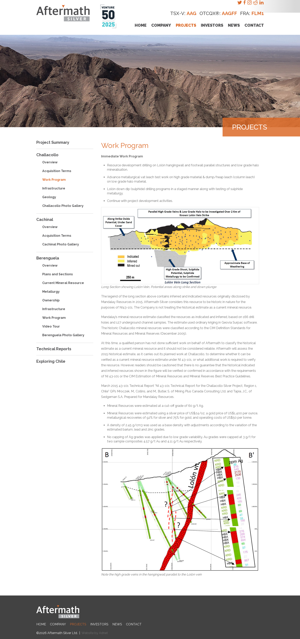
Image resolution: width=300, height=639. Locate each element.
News (234, 25)
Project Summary (52, 142)
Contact (254, 25)
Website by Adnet (95, 633)
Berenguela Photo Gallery (63, 335)
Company (161, 25)
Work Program (54, 180)
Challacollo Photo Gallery (63, 206)
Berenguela (47, 258)
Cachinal (44, 219)
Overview (49, 162)
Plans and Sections (57, 274)
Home (141, 25)
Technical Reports (53, 348)
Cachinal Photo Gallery (60, 244)
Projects (186, 25)
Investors (212, 25)
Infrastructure (53, 188)
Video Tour (51, 326)
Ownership (51, 300)
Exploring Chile (50, 361)
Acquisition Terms (56, 171)
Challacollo (47, 154)
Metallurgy (51, 291)
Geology (49, 197)
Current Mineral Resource (63, 283)
